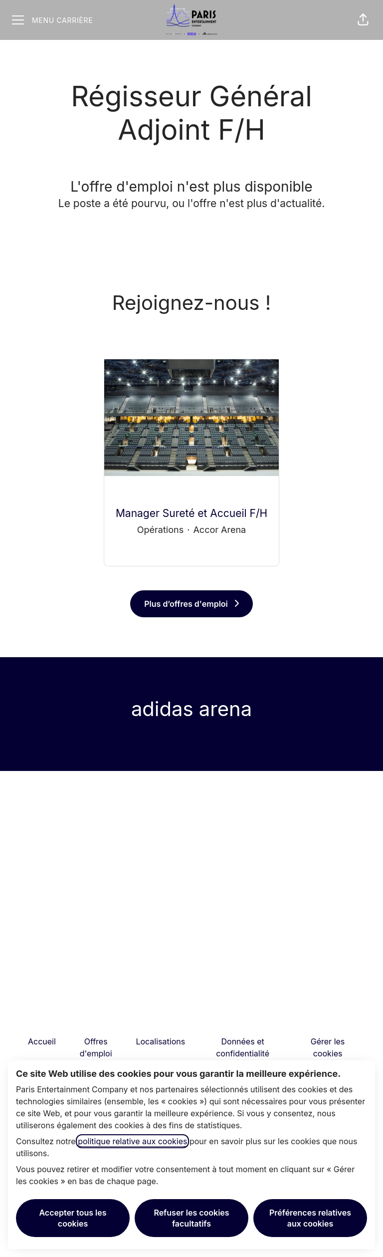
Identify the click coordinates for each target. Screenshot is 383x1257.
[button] (363, 20)
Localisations (160, 1041)
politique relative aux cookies (132, 1141)
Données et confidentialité (242, 1047)
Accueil (42, 1041)
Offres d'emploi (96, 1047)
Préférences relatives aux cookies (310, 1218)
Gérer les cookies (328, 1047)
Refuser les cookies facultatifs (191, 1218)
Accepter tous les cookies (72, 1218)
